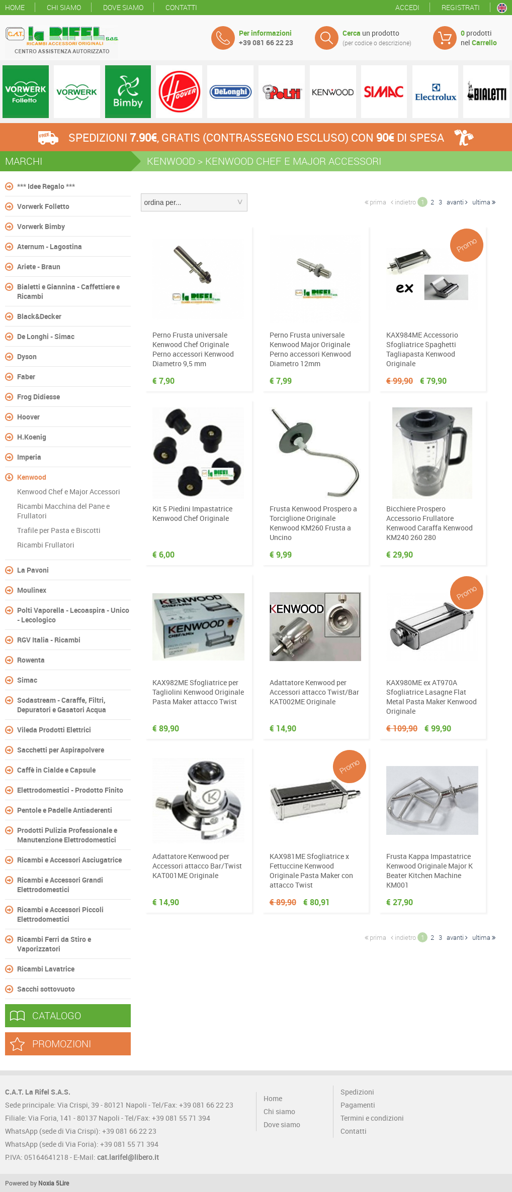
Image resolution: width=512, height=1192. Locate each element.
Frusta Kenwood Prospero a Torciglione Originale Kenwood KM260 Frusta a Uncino (313, 523)
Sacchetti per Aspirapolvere (60, 749)
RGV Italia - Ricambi (48, 639)
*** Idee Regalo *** (46, 186)
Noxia (46, 1183)
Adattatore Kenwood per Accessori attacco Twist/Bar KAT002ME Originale (314, 692)
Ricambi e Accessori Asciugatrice (69, 859)
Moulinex (31, 590)
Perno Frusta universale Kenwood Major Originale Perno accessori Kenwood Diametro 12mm (310, 349)
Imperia (29, 457)
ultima (483, 201)
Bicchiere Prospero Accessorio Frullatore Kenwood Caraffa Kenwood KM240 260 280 (429, 523)
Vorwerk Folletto (43, 206)
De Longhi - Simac (45, 336)
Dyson (27, 356)
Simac (27, 680)
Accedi (407, 7)
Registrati (461, 7)
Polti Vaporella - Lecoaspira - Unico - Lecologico (73, 614)
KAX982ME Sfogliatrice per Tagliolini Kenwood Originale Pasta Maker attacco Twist (198, 692)
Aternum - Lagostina (49, 246)
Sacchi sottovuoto (46, 989)
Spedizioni (357, 1092)
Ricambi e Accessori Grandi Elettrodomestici (60, 884)
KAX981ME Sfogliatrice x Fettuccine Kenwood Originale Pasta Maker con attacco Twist (311, 870)
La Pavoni (33, 570)
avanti (457, 201)
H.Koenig (31, 437)
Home (15, 7)
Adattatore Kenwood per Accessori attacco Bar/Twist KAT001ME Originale (197, 865)
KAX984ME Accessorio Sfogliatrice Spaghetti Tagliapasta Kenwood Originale (422, 349)
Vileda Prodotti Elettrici (54, 729)
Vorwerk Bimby (41, 226)
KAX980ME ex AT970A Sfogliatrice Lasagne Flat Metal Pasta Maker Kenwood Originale (431, 697)
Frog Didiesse (38, 396)
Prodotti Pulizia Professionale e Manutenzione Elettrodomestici (67, 834)
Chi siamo (64, 7)
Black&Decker (39, 316)
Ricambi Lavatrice (45, 968)
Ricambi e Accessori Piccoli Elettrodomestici (60, 914)
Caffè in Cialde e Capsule (56, 770)
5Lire (62, 1183)
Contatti (181, 7)
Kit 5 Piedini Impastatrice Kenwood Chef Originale (192, 513)
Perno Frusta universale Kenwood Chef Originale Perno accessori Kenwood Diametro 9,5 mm (193, 349)
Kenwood (31, 477)
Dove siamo (123, 7)
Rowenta (31, 660)
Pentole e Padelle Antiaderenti (64, 810)
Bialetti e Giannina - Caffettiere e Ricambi (68, 291)
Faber (26, 376)
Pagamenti (357, 1105)
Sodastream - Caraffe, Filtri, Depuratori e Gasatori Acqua (61, 704)
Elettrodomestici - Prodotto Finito (70, 790)
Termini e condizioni (372, 1118)
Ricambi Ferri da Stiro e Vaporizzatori (54, 943)
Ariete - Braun (38, 266)
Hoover (28, 416)
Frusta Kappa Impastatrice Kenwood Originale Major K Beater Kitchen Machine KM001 (429, 870)
